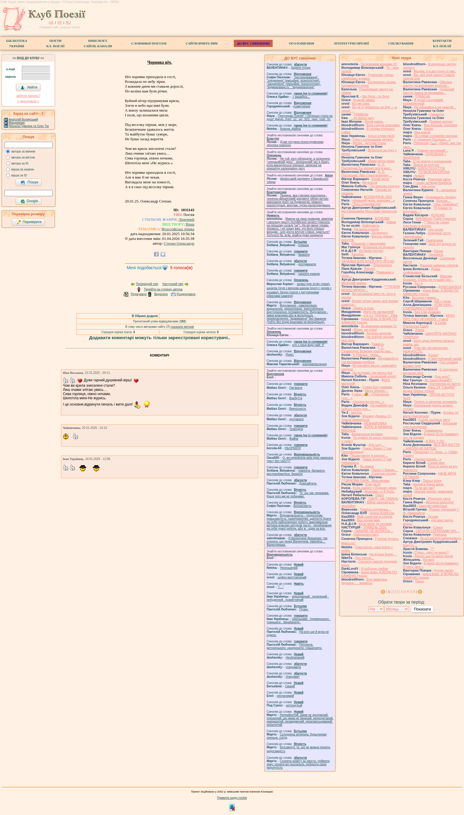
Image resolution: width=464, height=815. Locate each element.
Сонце (438, 527)
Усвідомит (293, 676)
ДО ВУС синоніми (253, 43)
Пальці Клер (432, 480)
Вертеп (369, 268)
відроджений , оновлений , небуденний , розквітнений (298, 598)
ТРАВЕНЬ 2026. (375, 527)
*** (432, 549)
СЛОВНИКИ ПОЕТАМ (149, 43)
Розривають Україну (441, 197)
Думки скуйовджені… (421, 270)
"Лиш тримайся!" (446, 204)
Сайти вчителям (202, 43)
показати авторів (182, 326)
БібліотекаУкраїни (16, 43)
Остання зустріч (371, 250)
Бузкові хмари (364, 100)
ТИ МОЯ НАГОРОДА (434, 172)
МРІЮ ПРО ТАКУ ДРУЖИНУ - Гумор (429, 317)
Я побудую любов (374, 568)
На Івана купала (366, 229)
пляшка (303, 245)
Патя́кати (295, 387)
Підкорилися (382, 265)
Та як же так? (424, 488)
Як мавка (367, 466)
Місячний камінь (353, 283)
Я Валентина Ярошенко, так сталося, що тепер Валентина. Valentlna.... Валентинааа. (297, 541)
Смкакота (436, 114)
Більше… (443, 200)
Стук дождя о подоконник (432, 161)
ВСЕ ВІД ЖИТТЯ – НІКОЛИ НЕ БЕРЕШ (431, 446)
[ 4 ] (407, 591)
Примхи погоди (440, 121)
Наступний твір (172, 284)
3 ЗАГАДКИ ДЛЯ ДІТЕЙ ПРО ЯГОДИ (367, 259)
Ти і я (418, 283)
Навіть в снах (363, 308)
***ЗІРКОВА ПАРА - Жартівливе (365, 480)
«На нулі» (428, 186)
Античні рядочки (379, 333)
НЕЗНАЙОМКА (375, 423)
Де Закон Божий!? (438, 380)
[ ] (389, 591)
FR (59, 22)
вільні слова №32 (381, 136)
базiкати (304, 254)
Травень (378, 344)
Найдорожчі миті (366, 534)
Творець (357, 254)
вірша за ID (19, 175)
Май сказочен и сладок (374, 516)
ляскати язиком (309, 273)
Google (29, 201)
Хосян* (433, 355)
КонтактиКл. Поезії (442, 43)
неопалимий (285, 695)
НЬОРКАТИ (293, 448)
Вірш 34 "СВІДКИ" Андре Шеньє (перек (429, 389)
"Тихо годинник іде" (366, 204)
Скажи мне (436, 462)
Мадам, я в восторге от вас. (435, 71)
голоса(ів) (181, 267)
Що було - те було (375, 96)
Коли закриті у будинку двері (374, 488)
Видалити (161, 294)
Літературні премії (351, 43)
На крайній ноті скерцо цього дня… (367, 407)
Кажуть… (410, 545)
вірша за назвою (22, 169)
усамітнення (301, 106)
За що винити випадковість (440, 538)
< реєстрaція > (28, 101)
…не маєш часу (362, 118)
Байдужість (371, 225)
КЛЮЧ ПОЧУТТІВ (431, 168)
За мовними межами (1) (379, 326)
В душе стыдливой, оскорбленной (423, 101)
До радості (380, 232)
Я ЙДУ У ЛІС (435, 441)
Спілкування (400, 43)
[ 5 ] (414, 591)
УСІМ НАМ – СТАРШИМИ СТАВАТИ (428, 306)
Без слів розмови (427, 312)
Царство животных (433, 506)
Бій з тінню (442, 301)
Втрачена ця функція (379, 247)
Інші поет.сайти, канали (98, 43)
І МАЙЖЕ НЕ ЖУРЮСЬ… (373, 531)
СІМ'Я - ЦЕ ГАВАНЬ (383, 498)
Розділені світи (439, 179)
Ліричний (186, 219)
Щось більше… (376, 390)
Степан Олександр (179, 243)
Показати (422, 609)
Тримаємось (433, 430)
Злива (419, 330)
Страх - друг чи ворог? (431, 552)
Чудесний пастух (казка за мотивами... (428, 91)
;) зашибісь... (301, 96)
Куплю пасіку (444, 570)
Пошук (29, 182)
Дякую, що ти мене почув (433, 556)
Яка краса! (422, 132)
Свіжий (290, 686)
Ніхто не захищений (378, 311)
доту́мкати (296, 419)
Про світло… (364, 558)
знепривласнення (314, 364)
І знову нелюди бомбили (432, 183)
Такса (419, 581)
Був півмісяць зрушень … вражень (364, 581)
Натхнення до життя (445, 384)
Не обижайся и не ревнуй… (435, 107)
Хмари (391, 222)
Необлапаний (295, 657)
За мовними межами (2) (379, 64)
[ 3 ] (401, 591)
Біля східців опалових (383, 125)
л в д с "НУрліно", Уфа (380, 315)
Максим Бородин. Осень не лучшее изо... (428, 277)
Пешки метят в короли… (369, 455)
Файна (293, 438)
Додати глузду (301, 67)
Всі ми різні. (361, 103)
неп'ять (356, 412)
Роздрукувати (186, 294)
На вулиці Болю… (382, 554)
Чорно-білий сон (382, 513)
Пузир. (304, 609)
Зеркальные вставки (366, 434)
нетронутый (294, 705)
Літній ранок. (374, 121)
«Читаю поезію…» (428, 459)
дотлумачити (307, 264)
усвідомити (293, 667)
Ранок (438, 251)
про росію (435, 229)
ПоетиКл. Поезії (55, 43)
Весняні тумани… (425, 297)
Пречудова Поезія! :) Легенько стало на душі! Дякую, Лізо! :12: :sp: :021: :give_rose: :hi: (299, 117)
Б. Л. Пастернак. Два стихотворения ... (366, 173)
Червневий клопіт (383, 376)
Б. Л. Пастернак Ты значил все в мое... (367, 166)
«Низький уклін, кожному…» (373, 200)
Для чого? (442, 376)
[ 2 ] (395, 591)
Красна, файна (290, 128)
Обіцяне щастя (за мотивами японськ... (427, 83)
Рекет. (290, 354)
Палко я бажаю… (385, 470)
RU (68, 22)
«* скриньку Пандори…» (432, 139)
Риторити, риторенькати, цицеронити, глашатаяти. (294, 646)
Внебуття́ (295, 398)
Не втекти (369, 182)
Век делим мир (368, 520)
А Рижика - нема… (367, 355)
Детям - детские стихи (369, 143)
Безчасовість (303, 506)
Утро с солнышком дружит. (372, 139)
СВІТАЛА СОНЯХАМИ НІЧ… (437, 531)
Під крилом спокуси (384, 186)
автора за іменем (23, 151)
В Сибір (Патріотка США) (424, 324)
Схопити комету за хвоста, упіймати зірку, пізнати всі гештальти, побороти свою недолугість (298, 764)
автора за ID (20, 163)
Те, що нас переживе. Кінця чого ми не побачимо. (298, 494)
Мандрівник (17, 122)
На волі (428, 559)
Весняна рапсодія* (440, 502)
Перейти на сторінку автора (163, 289)
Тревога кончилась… (376, 509)
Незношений (289, 567)
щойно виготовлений (292, 577)
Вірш (190, 224)
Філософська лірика (177, 229)
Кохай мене (380, 179)
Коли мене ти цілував (375, 523)
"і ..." (281, 587)
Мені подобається (144, 267)
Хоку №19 (373, 484)
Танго (379, 495)
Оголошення (301, 43)
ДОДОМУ (438, 215)
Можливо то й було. (379, 491)
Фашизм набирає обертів (439, 265)
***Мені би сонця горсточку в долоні (426, 224)
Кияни (428, 128)
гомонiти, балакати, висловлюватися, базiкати (296, 472)
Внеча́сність (297, 408)
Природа (440, 534)
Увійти (29, 87)
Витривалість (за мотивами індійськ (369, 360)
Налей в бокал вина (428, 484)
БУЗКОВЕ (382, 218)
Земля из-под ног (426, 165)
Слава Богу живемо (377, 387)
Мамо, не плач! (365, 329)
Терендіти (296, 429)
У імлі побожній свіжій (444, 358)
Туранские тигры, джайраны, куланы (367, 76)
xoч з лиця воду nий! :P (308, 345)
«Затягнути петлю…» (368, 401)
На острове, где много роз (372, 372)
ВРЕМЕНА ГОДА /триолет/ (436, 218)
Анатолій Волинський (23, 119)
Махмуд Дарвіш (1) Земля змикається (366, 417)
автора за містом (23, 157)
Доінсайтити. (308, 483)
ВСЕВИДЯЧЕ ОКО (378, 197)
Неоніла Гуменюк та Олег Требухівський (36, 126)
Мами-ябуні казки (381, 161)
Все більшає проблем (440, 125)
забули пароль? (28, 96)
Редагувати (138, 294)
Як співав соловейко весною (435, 136)
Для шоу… (376, 445)
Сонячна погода (384, 473)
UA (51, 22)
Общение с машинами (368, 243)
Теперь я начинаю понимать (435, 401)
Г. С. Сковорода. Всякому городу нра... (367, 349)
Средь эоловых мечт (434, 419)
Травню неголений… (432, 150)
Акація (419, 175)
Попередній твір (147, 284)
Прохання (435, 254)
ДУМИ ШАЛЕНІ (450, 287)
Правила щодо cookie (232, 797)
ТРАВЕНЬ (361, 114)
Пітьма (433, 516)
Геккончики (434, 240)
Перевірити (29, 222)
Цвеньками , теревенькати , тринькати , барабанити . (298, 620)
